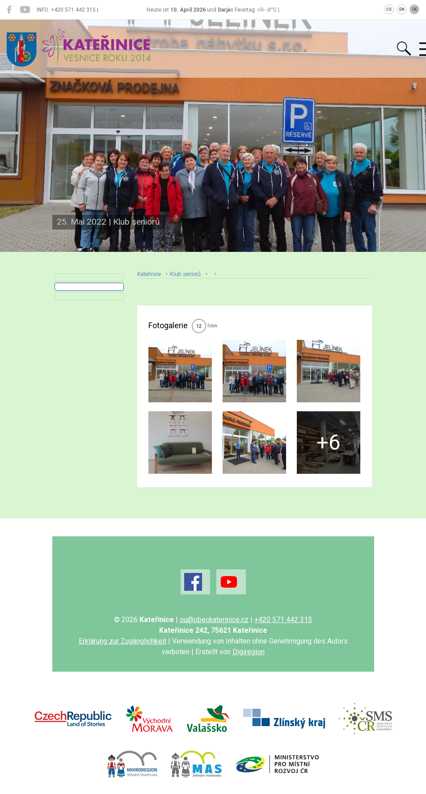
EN (402, 9)
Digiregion (248, 652)
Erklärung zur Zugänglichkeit (122, 641)
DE (414, 9)
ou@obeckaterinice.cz (214, 619)
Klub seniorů (185, 274)
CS (389, 9)
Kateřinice (149, 274)
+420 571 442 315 (283, 619)
